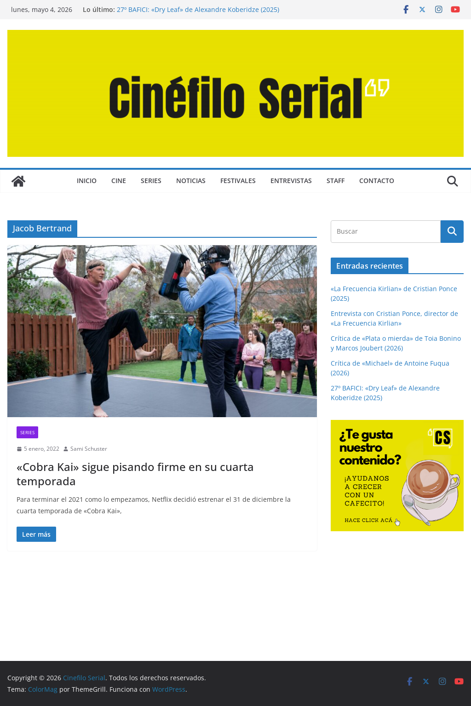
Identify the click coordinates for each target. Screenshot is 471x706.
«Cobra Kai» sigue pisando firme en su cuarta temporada (135, 473)
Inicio (87, 180)
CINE (118, 180)
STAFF (336, 180)
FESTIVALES (238, 180)
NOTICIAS (191, 180)
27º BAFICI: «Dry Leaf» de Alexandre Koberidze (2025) (198, 9)
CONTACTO (376, 180)
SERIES (151, 180)
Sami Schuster (88, 449)
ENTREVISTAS (291, 180)
